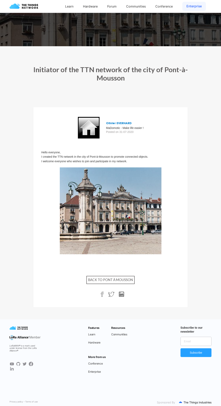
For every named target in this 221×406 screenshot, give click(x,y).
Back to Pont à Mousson (110, 280)
